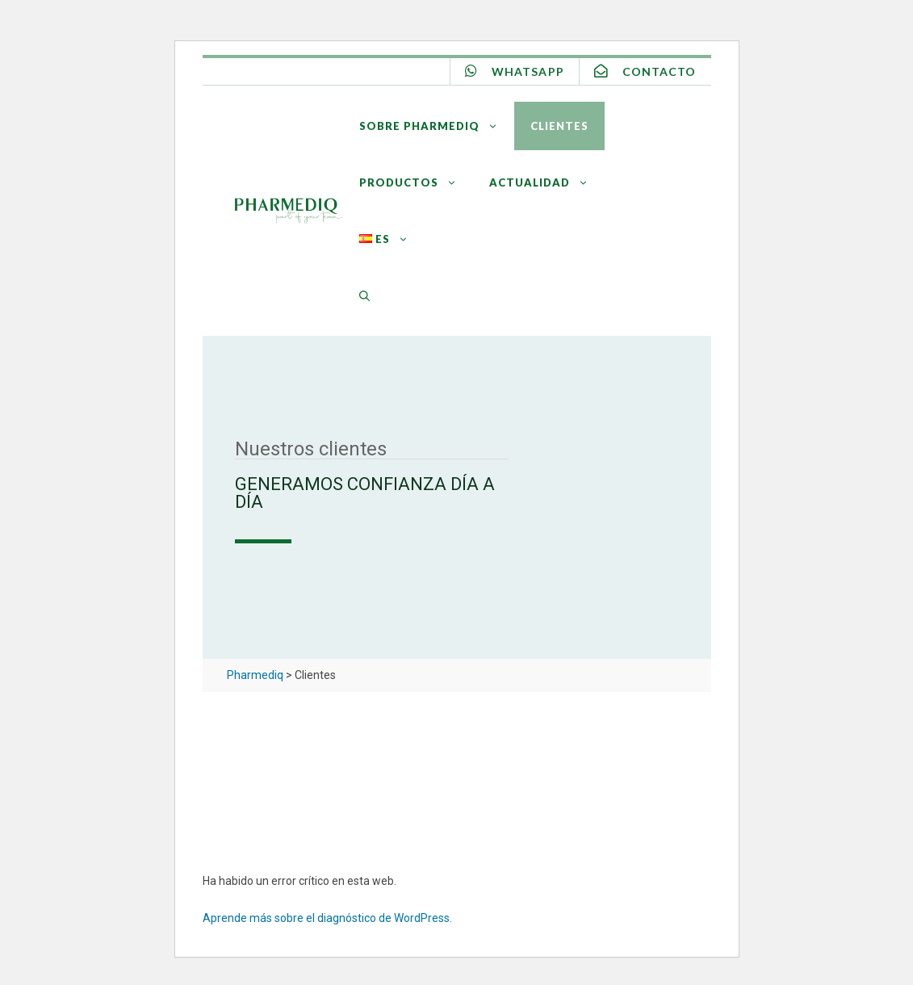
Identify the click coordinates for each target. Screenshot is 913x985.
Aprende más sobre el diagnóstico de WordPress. (327, 918)
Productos (416, 182)
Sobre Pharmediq (436, 126)
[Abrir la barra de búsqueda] (364, 295)
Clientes (559, 125)
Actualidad (547, 182)
